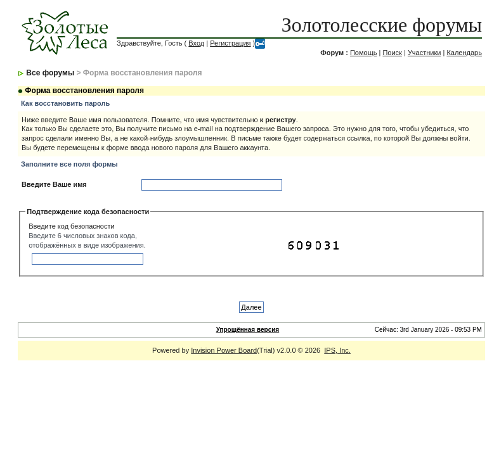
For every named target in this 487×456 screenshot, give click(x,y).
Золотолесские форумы (382, 24)
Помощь (363, 52)
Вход (196, 43)
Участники (424, 52)
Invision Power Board (224, 350)
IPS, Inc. (337, 350)
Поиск (391, 52)
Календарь (464, 52)
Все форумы (50, 72)
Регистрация (230, 43)
